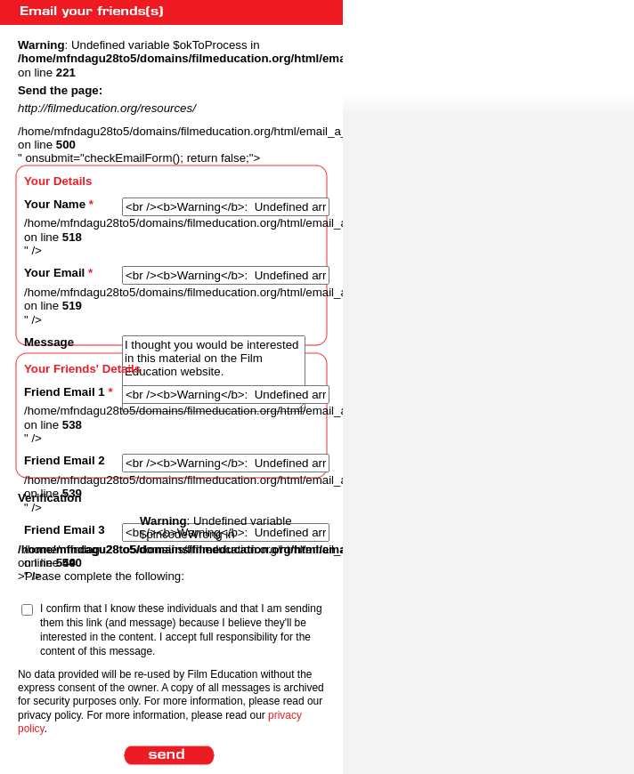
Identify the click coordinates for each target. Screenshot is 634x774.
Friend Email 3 (64, 529)
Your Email (58, 272)
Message (49, 342)
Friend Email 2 (64, 460)
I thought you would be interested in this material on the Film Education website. (213, 373)
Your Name (58, 204)
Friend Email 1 (68, 392)
